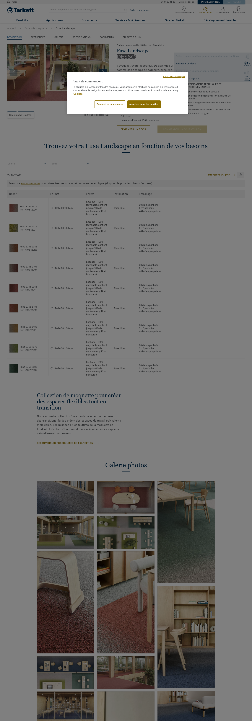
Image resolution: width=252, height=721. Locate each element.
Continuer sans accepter (174, 76)
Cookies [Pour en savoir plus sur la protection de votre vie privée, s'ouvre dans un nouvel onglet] (78, 94)
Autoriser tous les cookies (144, 104)
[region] (127, 93)
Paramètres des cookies (110, 104)
